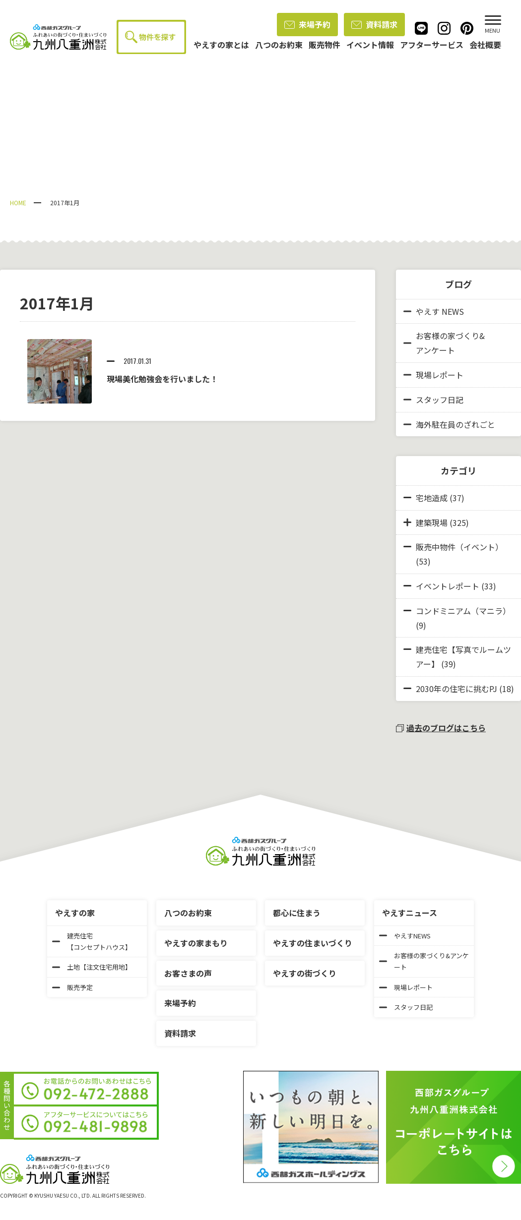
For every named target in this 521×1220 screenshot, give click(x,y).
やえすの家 (75, 913)
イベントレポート (447, 586)
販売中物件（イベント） (459, 547)
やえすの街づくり (304, 973)
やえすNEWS (405, 935)
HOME (18, 202)
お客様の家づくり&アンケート (444, 343)
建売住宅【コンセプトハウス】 (91, 941)
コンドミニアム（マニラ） (463, 611)
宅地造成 (432, 498)
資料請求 (374, 24)
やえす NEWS (433, 311)
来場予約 (307, 24)
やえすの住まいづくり (312, 943)
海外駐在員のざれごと (449, 424)
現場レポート (433, 375)
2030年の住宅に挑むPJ (456, 689)
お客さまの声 (188, 973)
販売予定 (72, 987)
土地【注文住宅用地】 (91, 967)
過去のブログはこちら (441, 728)
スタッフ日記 (433, 400)
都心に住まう (297, 913)
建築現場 (432, 522)
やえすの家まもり (196, 943)
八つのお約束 (188, 913)
